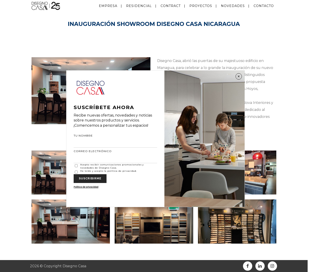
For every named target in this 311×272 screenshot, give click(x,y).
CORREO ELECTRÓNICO (115, 156)
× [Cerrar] (239, 76)
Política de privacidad (86, 187)
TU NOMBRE (115, 141)
